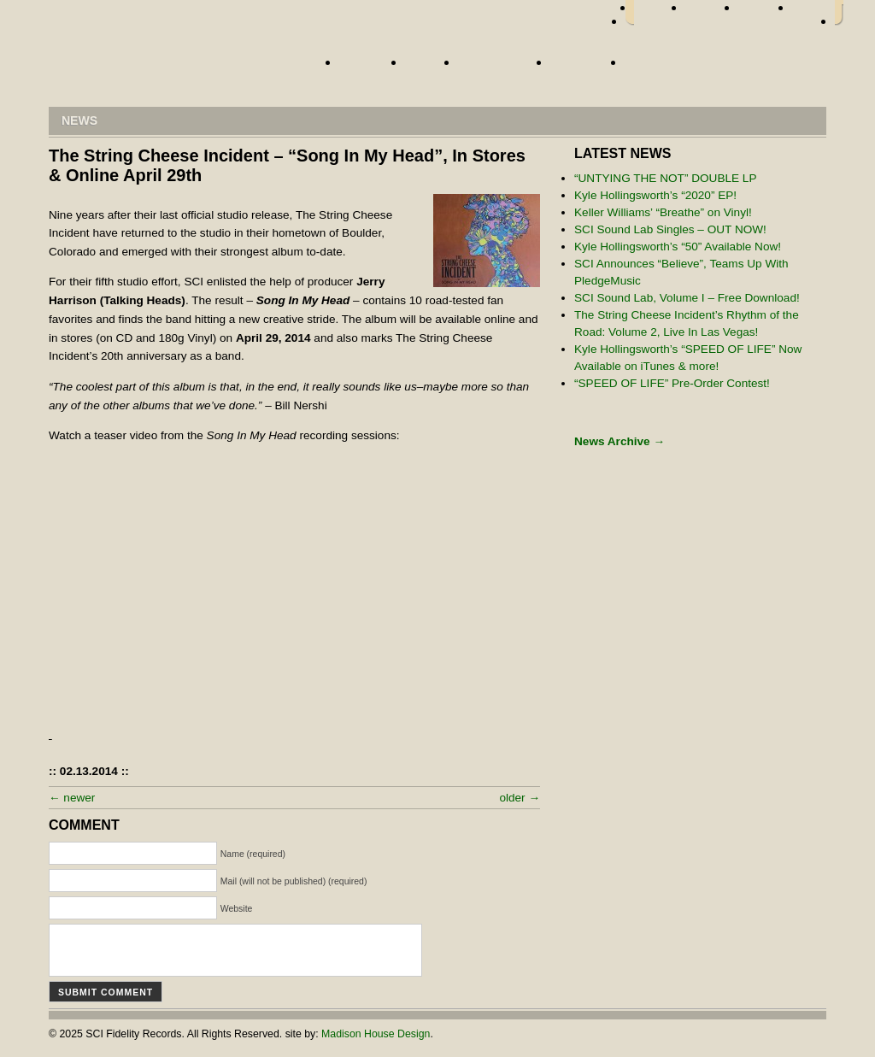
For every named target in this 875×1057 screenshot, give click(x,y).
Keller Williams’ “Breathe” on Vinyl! (663, 212)
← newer (72, 797)
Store (648, 67)
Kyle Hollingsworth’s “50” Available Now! (677, 246)
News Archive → (619, 441)
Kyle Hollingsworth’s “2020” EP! (655, 195)
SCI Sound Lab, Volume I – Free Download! (687, 297)
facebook (659, 13)
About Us (583, 67)
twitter (711, 13)
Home (177, 66)
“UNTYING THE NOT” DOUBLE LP (665, 178)
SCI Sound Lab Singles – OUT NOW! (670, 229)
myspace (765, 13)
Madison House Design (375, 1034)
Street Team (500, 67)
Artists (367, 67)
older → (519, 797)
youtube (813, 13)
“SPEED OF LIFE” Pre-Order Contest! (672, 383)
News (427, 67)
